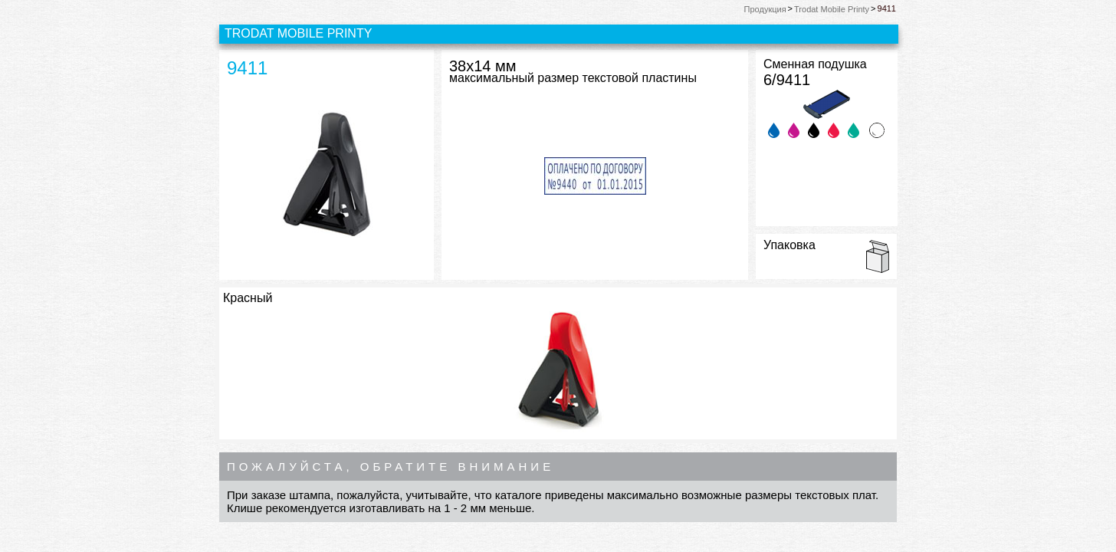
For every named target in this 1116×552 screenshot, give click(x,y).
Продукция (765, 9)
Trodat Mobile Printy (831, 9)
